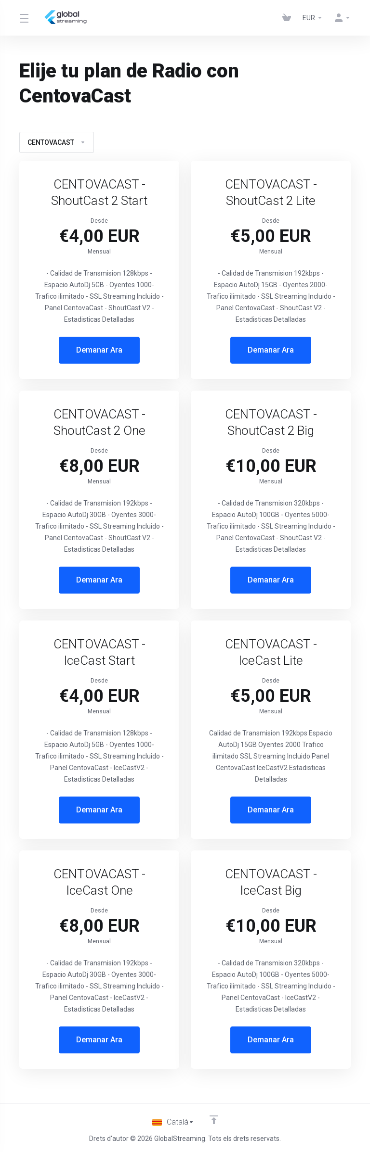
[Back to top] (214, 1120)
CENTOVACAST (56, 142)
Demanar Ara (99, 350)
